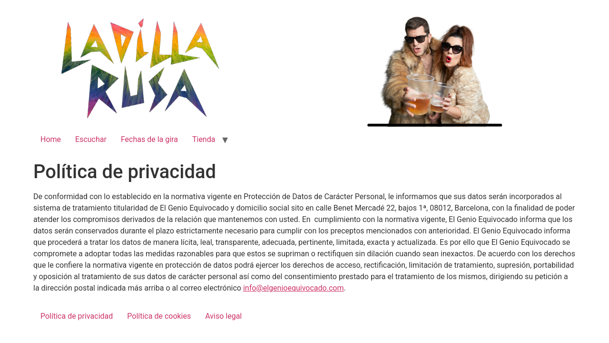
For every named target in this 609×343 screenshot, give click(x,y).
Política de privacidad (76, 316)
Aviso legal (223, 316)
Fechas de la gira (149, 139)
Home (50, 139)
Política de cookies (159, 316)
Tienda (203, 139)
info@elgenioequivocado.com (293, 288)
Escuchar (91, 139)
